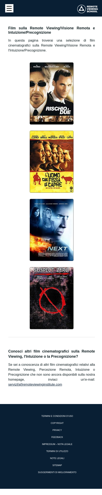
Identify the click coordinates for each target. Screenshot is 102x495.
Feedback (57, 437)
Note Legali (57, 458)
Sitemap (57, 465)
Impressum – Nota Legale (57, 444)
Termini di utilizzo (57, 451)
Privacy (57, 430)
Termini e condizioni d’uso (57, 416)
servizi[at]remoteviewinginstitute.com (35, 384)
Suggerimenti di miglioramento (57, 472)
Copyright (57, 423)
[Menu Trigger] (9, 8)
